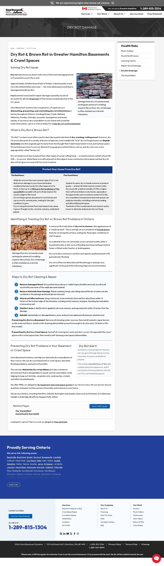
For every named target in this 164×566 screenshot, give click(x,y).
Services (87, 13)
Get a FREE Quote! (99, 406)
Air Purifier (66, 525)
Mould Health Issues (130, 56)
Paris (9, 471)
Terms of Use (131, 544)
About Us (120, 13)
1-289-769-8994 (96, 547)
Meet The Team (106, 515)
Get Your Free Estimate (20, 516)
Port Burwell (27, 471)
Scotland (28, 474)
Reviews (136, 509)
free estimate (60, 422)
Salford (20, 474)
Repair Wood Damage (131, 65)
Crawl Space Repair (69, 512)
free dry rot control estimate (66, 123)
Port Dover (39, 471)
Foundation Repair (69, 515)
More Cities (13, 485)
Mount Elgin (21, 467)
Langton (11, 467)
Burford (37, 457)
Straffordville (23, 477)
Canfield (57, 457)
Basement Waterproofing (72, 509)
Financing (104, 512)
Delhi (39, 460)
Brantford (21, 457)
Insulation (65, 522)
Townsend (54, 477)
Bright (30, 457)
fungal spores (103, 229)
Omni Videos (138, 519)
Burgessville (47, 457)
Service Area (136, 13)
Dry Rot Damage (129, 70)
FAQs (102, 519)
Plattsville (16, 471)
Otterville (58, 467)
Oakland (49, 467)
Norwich (40, 467)
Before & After (138, 522)
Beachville (11, 457)
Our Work (103, 13)
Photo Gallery (127, 51)
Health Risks (129, 46)
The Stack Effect (128, 75)
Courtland (31, 460)
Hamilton (11, 464)
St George (56, 474)
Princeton (11, 474)
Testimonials (138, 515)
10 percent (34, 98)
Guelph (57, 460)
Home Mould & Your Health (27, 414)
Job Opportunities (107, 522)
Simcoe (36, 474)
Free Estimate (154, 13)
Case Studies (138, 525)
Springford (46, 474)
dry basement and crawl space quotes (54, 384)
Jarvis (40, 464)
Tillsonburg (44, 477)
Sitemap (145, 544)
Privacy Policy (114, 544)
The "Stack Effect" (24, 411)
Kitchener (48, 464)
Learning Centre (128, 61)
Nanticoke (31, 467)
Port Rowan (50, 471)
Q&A (102, 525)
